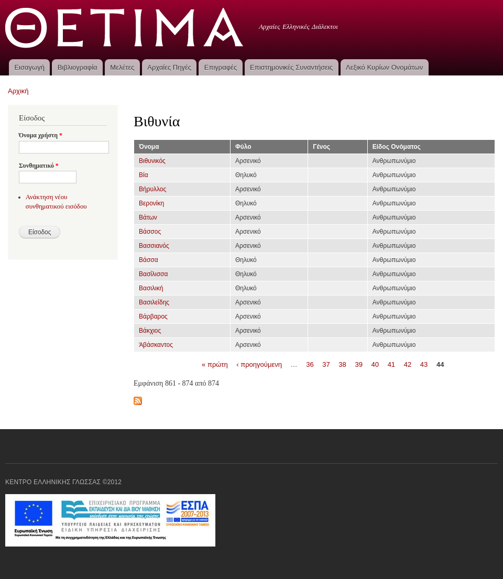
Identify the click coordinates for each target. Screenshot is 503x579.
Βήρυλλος (152, 189)
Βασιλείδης (154, 302)
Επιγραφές (220, 67)
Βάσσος (150, 231)
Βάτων (148, 217)
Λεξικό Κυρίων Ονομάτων (384, 67)
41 (391, 364)
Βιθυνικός (152, 161)
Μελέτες (122, 67)
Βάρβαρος (153, 316)
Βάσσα (148, 260)
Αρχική (18, 91)
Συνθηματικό (39, 165)
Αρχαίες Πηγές (169, 67)
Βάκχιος (150, 330)
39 (358, 364)
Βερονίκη (151, 203)
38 (342, 364)
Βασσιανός (154, 245)
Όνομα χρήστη (40, 135)
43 (424, 364)
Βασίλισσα (153, 274)
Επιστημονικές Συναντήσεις (291, 67)
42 (407, 364)
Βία (143, 175)
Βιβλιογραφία (77, 67)
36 (309, 364)
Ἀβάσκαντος (156, 344)
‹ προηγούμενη (259, 364)
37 (326, 364)
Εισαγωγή (29, 67)
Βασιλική (151, 288)
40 (375, 364)
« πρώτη (215, 364)
